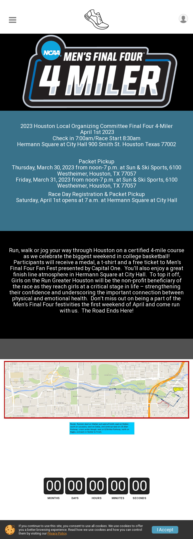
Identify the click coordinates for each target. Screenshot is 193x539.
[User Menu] (183, 18)
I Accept (165, 529)
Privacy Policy (56, 533)
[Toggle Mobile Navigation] (12, 20)
